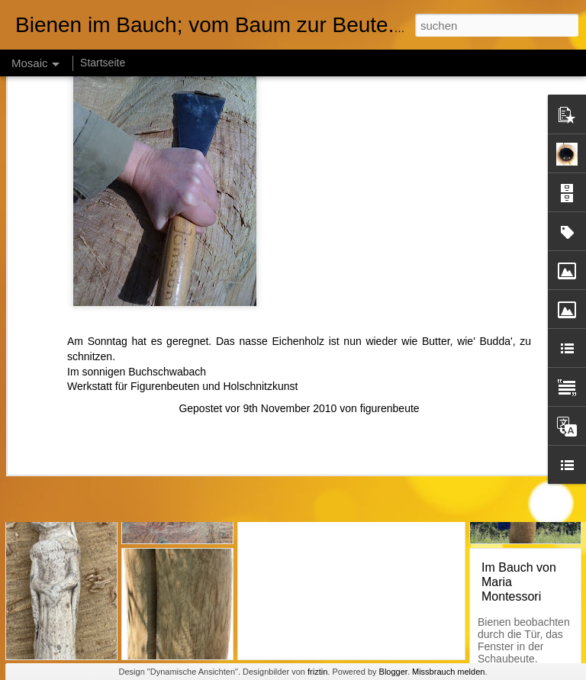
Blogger (393, 671)
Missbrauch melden (448, 671)
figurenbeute (390, 301)
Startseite (102, 62)
